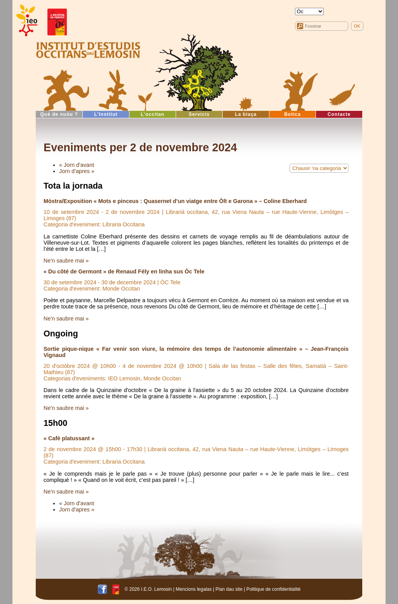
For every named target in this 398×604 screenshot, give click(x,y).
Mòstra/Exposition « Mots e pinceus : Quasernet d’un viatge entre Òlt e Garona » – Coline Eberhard (175, 201)
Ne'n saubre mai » (66, 260)
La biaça (246, 114)
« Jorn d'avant (76, 165)
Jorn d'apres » (76, 171)
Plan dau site (228, 589)
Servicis (199, 114)
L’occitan (152, 114)
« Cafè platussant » (69, 438)
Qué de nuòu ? (59, 114)
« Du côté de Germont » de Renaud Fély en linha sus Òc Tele (124, 271)
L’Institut (106, 114)
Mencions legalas (194, 589)
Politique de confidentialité (273, 589)
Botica (292, 114)
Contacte (339, 114)
